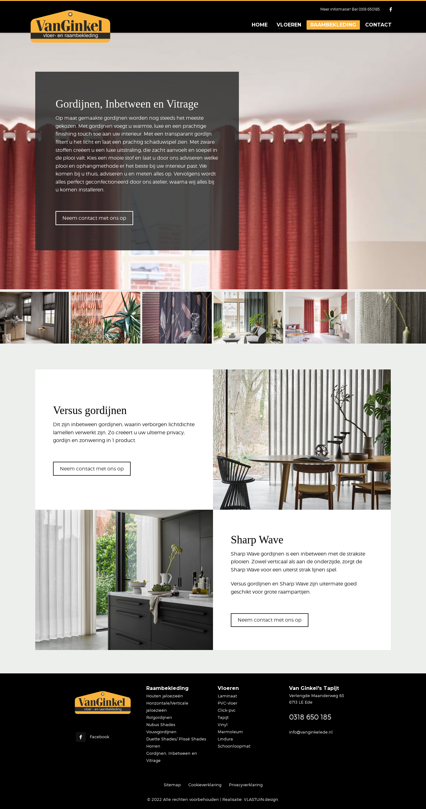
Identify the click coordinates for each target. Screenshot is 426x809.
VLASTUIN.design (261, 799)
